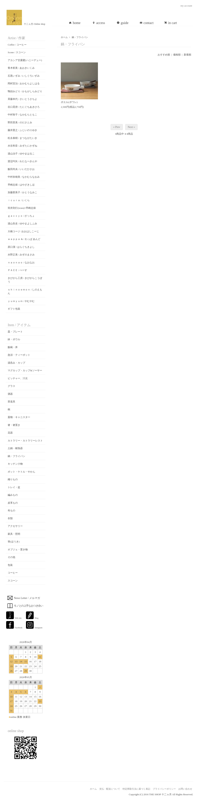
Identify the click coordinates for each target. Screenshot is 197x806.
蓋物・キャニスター (19, 417)
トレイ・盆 (14, 487)
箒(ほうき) (13, 541)
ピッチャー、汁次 (18, 378)
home (74, 23)
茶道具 (11, 401)
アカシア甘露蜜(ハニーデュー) (25, 60)
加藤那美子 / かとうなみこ (22, 192)
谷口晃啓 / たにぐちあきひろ (24, 106)
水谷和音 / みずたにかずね (22, 145)
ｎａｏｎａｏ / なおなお (21, 262)
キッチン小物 (15, 463)
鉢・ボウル (14, 339)
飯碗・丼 (13, 347)
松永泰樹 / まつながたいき (22, 138)
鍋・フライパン (80, 37)
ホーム (64, 37)
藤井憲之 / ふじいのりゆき (22, 130)
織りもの (13, 479)
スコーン (13, 580)
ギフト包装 (14, 308)
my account (186, 5)
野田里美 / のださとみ (20, 122)
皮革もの (13, 502)
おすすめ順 (164, 54)
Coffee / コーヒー (17, 44)
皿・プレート (15, 331)
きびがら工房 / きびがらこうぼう (25, 280)
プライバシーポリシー (164, 789)
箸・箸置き (14, 425)
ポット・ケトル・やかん (21, 471)
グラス (11, 386)
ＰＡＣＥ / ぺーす (17, 270)
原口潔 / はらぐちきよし (21, 246)
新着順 (187, 54)
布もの (11, 510)
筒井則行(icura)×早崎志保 (22, 207)
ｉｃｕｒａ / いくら (19, 200)
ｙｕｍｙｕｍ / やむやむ (21, 301)
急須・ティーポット (19, 354)
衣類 (10, 518)
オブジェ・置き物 (18, 549)
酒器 (10, 393)
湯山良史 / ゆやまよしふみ (22, 223)
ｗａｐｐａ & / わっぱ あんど (24, 239)
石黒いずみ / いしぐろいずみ (24, 75)
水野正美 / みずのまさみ (21, 254)
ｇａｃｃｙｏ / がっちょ (21, 215)
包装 (10, 565)
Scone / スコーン (17, 52)
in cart (170, 23)
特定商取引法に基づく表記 (136, 789)
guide (122, 23)
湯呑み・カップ (16, 362)
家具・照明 (14, 533)
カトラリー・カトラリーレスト (25, 440)
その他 (11, 557)
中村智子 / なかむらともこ (22, 114)
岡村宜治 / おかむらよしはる (24, 83)
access (98, 23)
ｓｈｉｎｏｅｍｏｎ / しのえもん (25, 291)
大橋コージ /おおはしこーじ (23, 231)
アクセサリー (15, 526)
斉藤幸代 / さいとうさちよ (22, 99)
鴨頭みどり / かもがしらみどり (25, 91)
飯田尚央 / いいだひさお (21, 169)
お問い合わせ (185, 789)
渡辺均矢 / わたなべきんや (22, 161)
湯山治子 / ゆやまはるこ (21, 153)
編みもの (13, 494)
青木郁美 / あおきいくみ (21, 67)
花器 (10, 432)
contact (146, 23)
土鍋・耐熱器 (15, 448)
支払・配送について (109, 789)
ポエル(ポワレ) (69, 102)
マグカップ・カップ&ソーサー (25, 370)
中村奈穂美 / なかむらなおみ (24, 176)
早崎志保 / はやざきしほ (21, 184)
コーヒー (13, 572)
